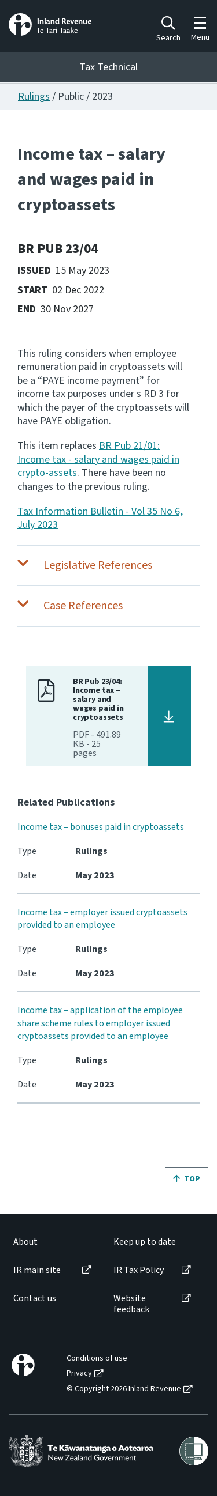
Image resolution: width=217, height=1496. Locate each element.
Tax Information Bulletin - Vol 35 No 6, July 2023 (100, 518)
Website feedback (131, 1304)
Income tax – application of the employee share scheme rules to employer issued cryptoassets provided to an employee (100, 1023)
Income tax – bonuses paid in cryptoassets (100, 827)
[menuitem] (51, 1242)
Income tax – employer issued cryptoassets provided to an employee (102, 918)
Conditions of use (97, 1358)
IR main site (37, 1270)
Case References (83, 606)
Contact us (34, 1298)
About (25, 1242)
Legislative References (97, 565)
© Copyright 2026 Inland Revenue (124, 1389)
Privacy (79, 1373)
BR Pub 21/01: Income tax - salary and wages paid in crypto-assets (98, 459)
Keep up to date (144, 1242)
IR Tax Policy (138, 1270)
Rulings (34, 96)
